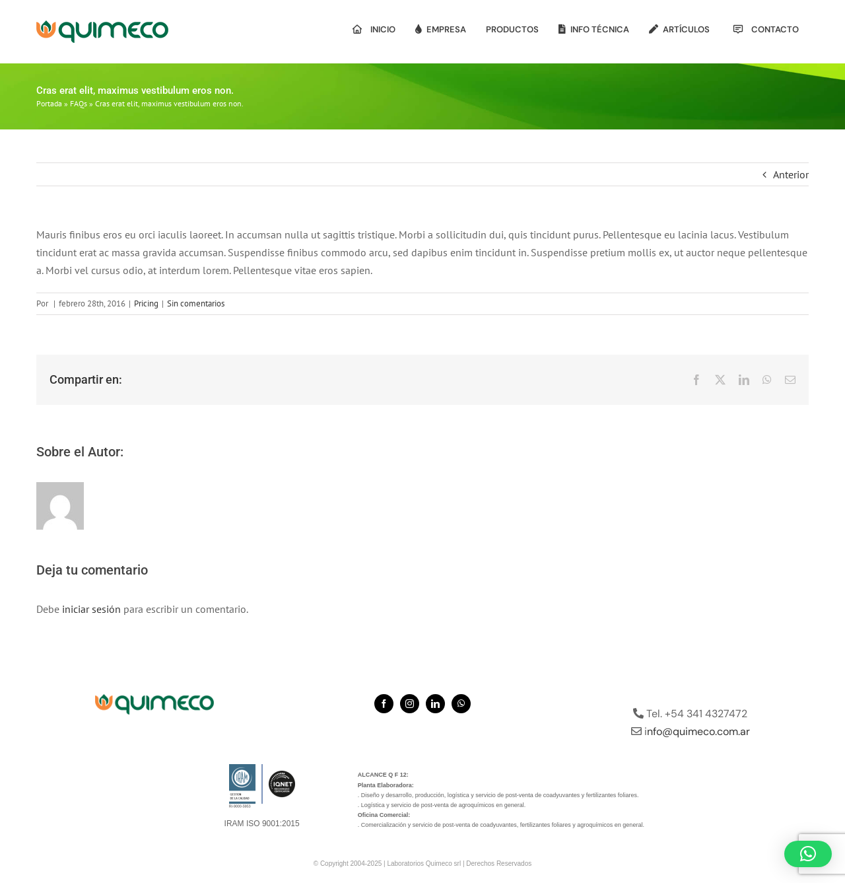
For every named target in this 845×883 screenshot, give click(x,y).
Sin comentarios (195, 303)
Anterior (791, 174)
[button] (808, 854)
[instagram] (409, 703)
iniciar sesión (92, 609)
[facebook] (383, 703)
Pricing (146, 303)
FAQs (78, 103)
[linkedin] (435, 703)
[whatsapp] (461, 703)
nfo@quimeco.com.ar (698, 731)
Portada (49, 103)
